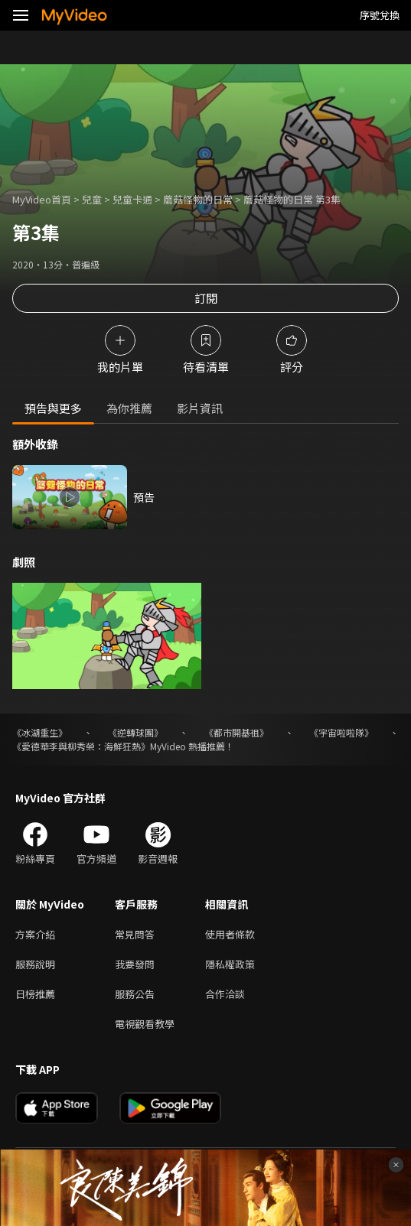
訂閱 (205, 298)
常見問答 (135, 934)
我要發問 (135, 964)
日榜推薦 (35, 994)
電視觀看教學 (145, 1023)
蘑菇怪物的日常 (198, 199)
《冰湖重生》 (39, 732)
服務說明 (35, 964)
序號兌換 (380, 15)
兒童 (92, 199)
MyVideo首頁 (41, 199)
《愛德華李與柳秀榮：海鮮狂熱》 (81, 746)
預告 (144, 497)
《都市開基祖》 (236, 732)
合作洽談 (225, 994)
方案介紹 (35, 934)
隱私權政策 (230, 964)
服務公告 (135, 994)
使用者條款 (230, 934)
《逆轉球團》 (135, 732)
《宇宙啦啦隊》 (341, 732)
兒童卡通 (132, 199)
